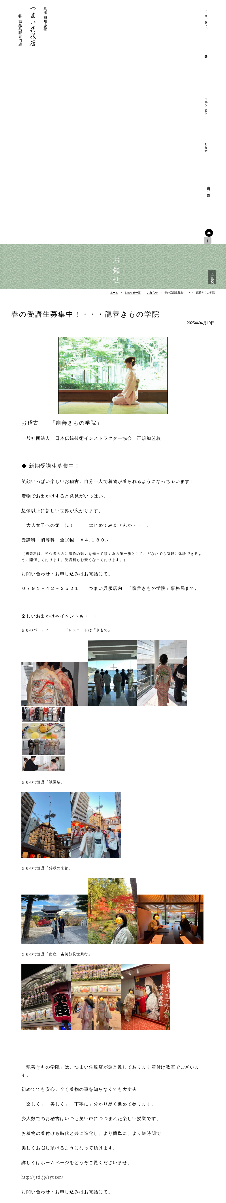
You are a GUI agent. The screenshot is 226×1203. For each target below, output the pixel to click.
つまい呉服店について (130, 22)
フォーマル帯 (184, 1130)
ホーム (114, 101)
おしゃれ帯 (182, 1143)
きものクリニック (136, 1130)
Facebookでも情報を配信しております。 (38, 1157)
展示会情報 (182, 1169)
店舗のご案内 (191, 12)
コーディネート (160, 18)
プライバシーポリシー (139, 1137)
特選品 (175, 1117)
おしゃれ (130, 1163)
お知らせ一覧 (133, 101)
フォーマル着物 (185, 1124)
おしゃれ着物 (184, 1137)
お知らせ (176, 14)
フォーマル (131, 1156)
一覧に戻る (211, 84)
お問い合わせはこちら (36, 1171)
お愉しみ (130, 1169)
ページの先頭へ (113, 1094)
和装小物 (181, 1150)
